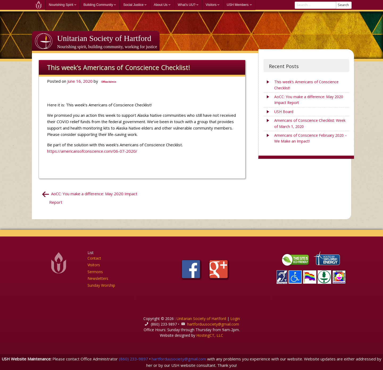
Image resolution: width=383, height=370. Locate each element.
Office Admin (108, 82)
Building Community (98, 5)
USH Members (237, 5)
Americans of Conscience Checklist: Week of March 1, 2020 (309, 123)
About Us (160, 5)
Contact (94, 258)
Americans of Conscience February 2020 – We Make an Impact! (310, 138)
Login (235, 318)
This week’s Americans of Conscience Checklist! (306, 84)
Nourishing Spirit (61, 5)
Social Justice (133, 5)
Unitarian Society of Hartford (104, 38)
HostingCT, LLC (209, 335)
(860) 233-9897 (133, 358)
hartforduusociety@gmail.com (213, 324)
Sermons (95, 271)
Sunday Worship (101, 285)
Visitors (211, 5)
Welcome (38, 5)
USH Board (283, 111)
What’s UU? (186, 5)
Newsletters (98, 278)
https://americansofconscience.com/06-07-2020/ (92, 151)
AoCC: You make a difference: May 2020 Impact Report (308, 99)
